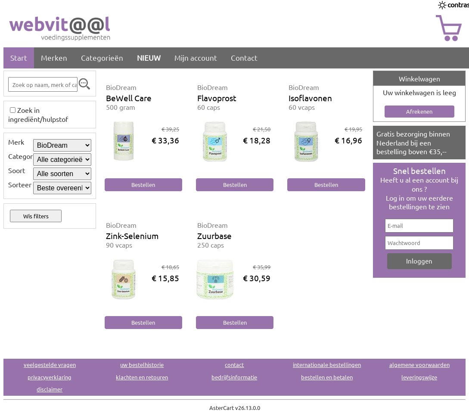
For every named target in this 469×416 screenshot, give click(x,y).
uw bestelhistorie (142, 364)
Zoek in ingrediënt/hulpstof (38, 114)
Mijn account (195, 57)
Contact (244, 57)
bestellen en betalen (327, 377)
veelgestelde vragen (50, 364)
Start (18, 57)
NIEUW (149, 57)
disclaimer (49, 389)
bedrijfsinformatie (234, 377)
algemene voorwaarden (419, 364)
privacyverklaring (49, 377)
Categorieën (102, 57)
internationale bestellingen (327, 364)
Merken (54, 57)
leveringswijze (419, 377)
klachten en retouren (142, 377)
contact (234, 364)
